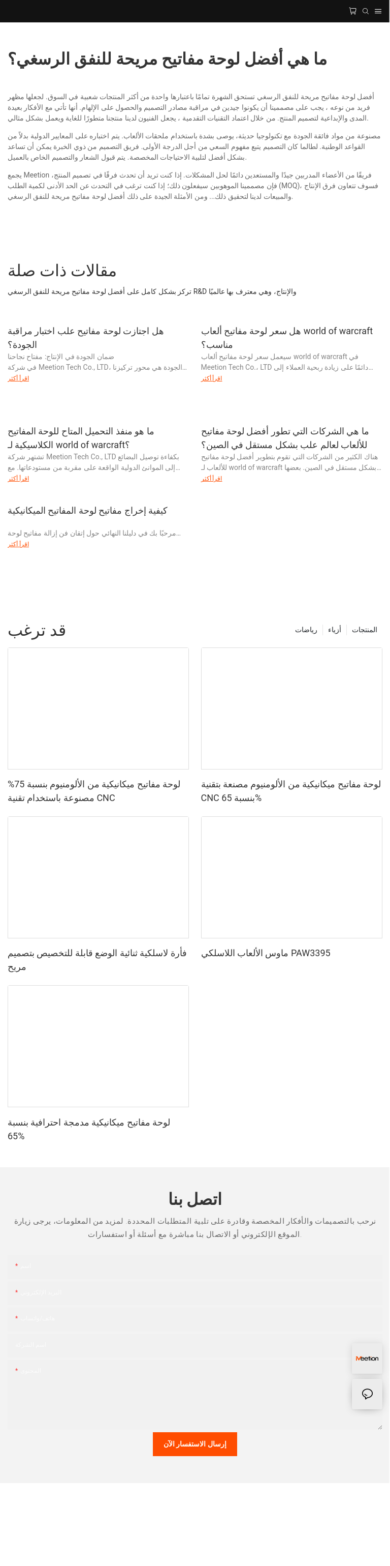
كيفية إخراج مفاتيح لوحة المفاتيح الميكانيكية (88, 510)
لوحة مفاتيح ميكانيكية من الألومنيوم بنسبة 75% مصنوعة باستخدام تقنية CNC (94, 791)
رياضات (306, 630)
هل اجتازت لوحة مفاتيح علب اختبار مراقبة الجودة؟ (86, 338)
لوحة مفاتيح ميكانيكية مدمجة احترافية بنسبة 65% (89, 1129)
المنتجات (364, 630)
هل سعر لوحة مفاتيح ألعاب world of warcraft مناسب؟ (287, 338)
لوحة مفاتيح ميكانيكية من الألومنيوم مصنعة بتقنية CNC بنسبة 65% (291, 791)
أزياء (334, 630)
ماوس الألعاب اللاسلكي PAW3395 (266, 953)
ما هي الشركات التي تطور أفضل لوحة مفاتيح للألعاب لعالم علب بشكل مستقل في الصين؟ (285, 438)
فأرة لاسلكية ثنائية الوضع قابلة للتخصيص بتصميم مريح (97, 960)
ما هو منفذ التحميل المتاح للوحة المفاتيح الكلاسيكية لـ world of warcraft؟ (81, 438)
